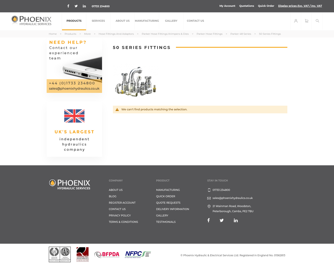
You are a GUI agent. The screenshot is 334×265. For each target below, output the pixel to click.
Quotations (246, 5)
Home (53, 33)
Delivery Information (172, 209)
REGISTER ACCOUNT (122, 202)
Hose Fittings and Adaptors (116, 33)
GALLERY (162, 215)
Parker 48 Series (241, 33)
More (87, 33)
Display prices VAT (300, 5)
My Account (227, 5)
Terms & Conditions (123, 221)
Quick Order (266, 5)
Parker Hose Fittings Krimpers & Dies (165, 33)
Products (71, 33)
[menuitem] (74, 21)
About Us (116, 190)
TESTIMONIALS (166, 221)
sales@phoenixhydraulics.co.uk (233, 198)
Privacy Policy (120, 215)
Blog (112, 196)
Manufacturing (168, 190)
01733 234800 (101, 6)
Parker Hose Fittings (210, 33)
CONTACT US (117, 209)
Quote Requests (168, 202)
